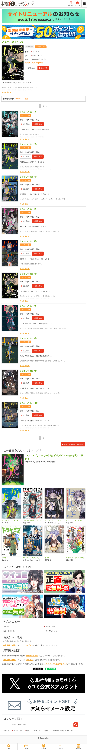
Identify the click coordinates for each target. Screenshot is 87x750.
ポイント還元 (41, 46)
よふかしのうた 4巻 (28, 209)
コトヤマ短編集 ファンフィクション (32, 520)
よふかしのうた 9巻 (28, 371)
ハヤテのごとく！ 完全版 (75, 558)
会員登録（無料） (9, 645)
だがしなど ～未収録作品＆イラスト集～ (75, 520)
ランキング (18, 731)
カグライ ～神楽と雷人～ (32, 558)
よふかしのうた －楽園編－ (11, 520)
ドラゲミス (6, 558)
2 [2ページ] (43, 106)
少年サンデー (37, 55)
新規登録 (70, 4)
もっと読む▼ (6, 92)
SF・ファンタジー (52, 631)
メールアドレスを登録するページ (55, 664)
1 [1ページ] (39, 106)
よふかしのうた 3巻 (28, 177)
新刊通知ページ (32, 656)
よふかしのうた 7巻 (28, 306)
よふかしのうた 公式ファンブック (54, 520)
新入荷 (6, 731)
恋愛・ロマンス (9, 631)
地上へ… (48, 558)
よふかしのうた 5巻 (28, 241)
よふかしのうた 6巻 (28, 274)
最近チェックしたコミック (63, 731)
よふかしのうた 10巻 (29, 403)
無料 (47, 731)
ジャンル (37, 731)
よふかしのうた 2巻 (28, 144)
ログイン (77, 4)
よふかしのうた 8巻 (28, 338)
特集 (28, 731)
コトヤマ (35, 51)
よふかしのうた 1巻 (28, 112)
